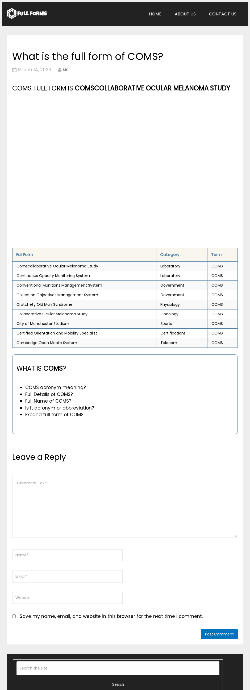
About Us (185, 14)
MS (65, 70)
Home (155, 14)
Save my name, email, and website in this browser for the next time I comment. (111, 616)
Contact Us (222, 14)
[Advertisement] (89, 133)
